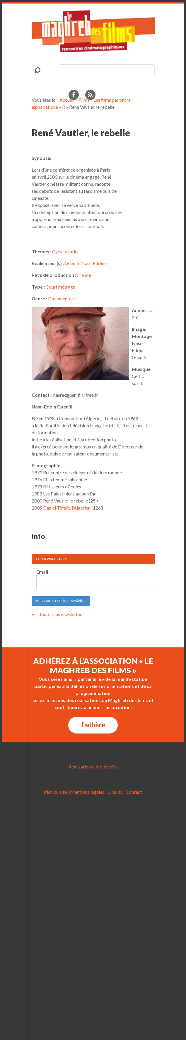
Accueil (66, 100)
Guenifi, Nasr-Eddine (86, 263)
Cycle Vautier (65, 251)
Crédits (114, 792)
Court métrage (60, 286)
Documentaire (62, 298)
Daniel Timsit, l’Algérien (67, 507)
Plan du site (55, 792)
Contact (134, 792)
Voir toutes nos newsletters (57, 614)
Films (84, 100)
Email (42, 572)
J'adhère (93, 725)
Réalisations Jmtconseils (93, 766)
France (84, 275)
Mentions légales (87, 792)
